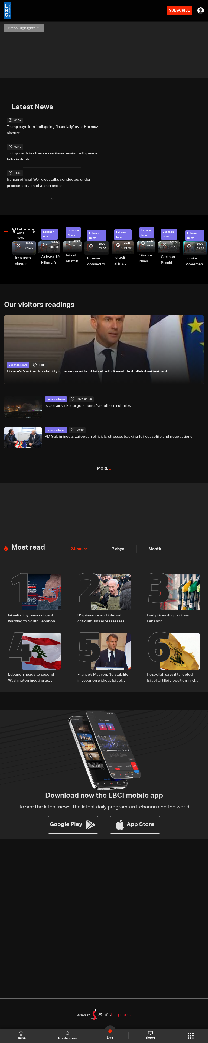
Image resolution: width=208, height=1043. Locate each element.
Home (21, 1035)
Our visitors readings (39, 302)
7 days (117, 547)
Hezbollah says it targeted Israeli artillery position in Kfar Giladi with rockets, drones (173, 674)
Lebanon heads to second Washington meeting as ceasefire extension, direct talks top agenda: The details (33, 674)
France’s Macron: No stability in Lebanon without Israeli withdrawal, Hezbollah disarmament (87, 369)
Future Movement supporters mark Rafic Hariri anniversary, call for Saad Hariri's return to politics (196, 260)
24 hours (78, 547)
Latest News (32, 107)
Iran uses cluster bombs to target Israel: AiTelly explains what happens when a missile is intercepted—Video (25, 259)
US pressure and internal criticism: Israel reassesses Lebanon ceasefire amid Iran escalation (102, 616)
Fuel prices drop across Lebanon (168, 615)
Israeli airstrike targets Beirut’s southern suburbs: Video (74, 257)
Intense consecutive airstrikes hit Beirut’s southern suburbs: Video (98, 260)
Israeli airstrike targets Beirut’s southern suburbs (88, 403)
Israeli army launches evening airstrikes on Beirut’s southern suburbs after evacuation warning (124, 259)
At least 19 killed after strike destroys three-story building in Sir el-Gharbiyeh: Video (50, 258)
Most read (28, 545)
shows (150, 1035)
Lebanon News (48, 232)
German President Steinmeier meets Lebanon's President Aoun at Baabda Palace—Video (170, 258)
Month (152, 547)
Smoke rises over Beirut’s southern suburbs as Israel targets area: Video (147, 257)
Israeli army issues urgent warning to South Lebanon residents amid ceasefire (31, 616)
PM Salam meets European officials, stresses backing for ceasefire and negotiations (118, 434)
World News (20, 233)
